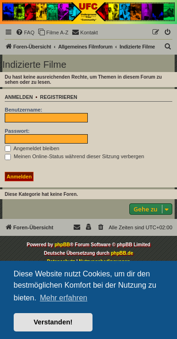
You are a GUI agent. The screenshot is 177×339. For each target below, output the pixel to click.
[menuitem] (25, 32)
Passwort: (17, 131)
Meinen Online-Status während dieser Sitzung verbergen (74, 156)
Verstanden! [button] (53, 322)
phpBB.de (122, 253)
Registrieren (58, 97)
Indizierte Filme (34, 64)
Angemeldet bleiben (32, 148)
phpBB (62, 244)
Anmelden (19, 97)
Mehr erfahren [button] (63, 298)
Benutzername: (23, 110)
